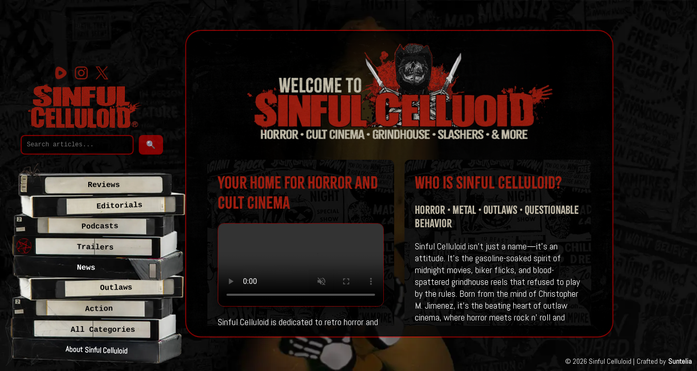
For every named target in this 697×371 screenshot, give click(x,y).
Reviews (104, 185)
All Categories (103, 330)
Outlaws (116, 287)
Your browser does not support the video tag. (301, 265)
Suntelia (680, 361)
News (86, 267)
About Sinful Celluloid (96, 350)
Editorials (119, 206)
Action (99, 309)
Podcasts (100, 226)
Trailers (95, 247)
